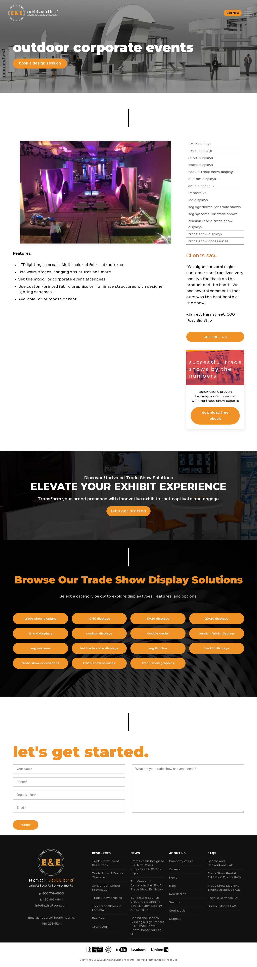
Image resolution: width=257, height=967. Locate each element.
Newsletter (177, 894)
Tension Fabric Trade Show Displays (214, 224)
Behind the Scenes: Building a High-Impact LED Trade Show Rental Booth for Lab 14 (147, 926)
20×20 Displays (204, 158)
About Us (177, 853)
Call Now (232, 13)
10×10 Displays (203, 144)
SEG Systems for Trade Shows (217, 214)
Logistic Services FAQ (224, 898)
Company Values (181, 861)
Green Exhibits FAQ (222, 906)
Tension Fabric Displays (221, 633)
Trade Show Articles (107, 898)
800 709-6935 (53, 893)
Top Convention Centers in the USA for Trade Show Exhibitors (147, 885)
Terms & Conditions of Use (162, 960)
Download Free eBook (219, 415)
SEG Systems (45, 648)
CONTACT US (217, 336)
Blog (172, 886)
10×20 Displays (204, 151)
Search (174, 902)
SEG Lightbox (162, 648)
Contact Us (177, 910)
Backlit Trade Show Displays (215, 172)
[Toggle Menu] (248, 13)
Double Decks (205, 186)
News (135, 853)
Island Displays (204, 165)
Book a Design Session (40, 63)
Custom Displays (208, 179)
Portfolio (98, 918)
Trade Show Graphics (162, 663)
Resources (101, 853)
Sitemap (175, 919)
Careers (175, 869)
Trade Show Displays (209, 234)
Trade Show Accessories (212, 241)
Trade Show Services (103, 663)
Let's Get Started (128, 515)
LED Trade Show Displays (103, 648)
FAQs (212, 853)
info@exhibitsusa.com (51, 905)
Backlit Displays (220, 648)
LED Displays (202, 200)
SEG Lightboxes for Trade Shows (218, 207)
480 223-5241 (51, 923)
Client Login (100, 926)
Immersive (201, 193)
